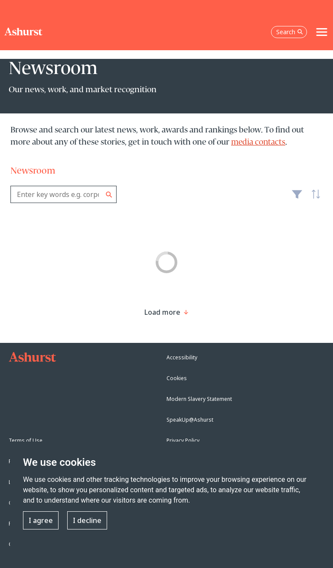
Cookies (176, 378)
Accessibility (181, 357)
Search (109, 194)
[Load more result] (162, 312)
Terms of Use (25, 440)
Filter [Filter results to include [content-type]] (297, 198)
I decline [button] (87, 520)
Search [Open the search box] (289, 32)
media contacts (258, 142)
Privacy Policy (182, 440)
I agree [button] (41, 520)
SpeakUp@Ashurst (189, 419)
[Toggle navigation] (322, 32)
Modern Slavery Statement (199, 399)
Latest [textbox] (314, 199)
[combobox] (63, 194)
